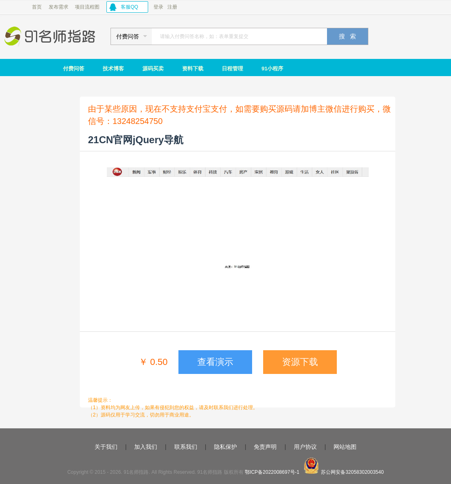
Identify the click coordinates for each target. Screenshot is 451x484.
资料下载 (192, 68)
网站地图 (345, 446)
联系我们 (185, 446)
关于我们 (106, 446)
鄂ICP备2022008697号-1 (272, 472)
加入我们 (145, 446)
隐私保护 (225, 446)
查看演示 (215, 362)
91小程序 (272, 68)
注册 (172, 7)
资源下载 (300, 362)
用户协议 (305, 446)
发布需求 (58, 7)
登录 (158, 7)
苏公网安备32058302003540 (352, 472)
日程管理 (232, 68)
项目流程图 (87, 7)
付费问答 (73, 68)
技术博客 (113, 68)
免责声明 (265, 446)
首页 (37, 7)
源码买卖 (153, 68)
